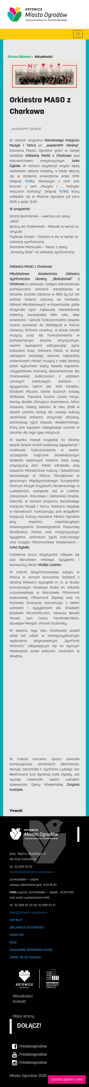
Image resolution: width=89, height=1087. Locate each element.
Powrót (16, 811)
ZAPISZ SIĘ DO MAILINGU (25, 957)
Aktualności (44, 56)
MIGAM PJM (17, 934)
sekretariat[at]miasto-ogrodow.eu (32, 871)
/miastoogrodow (29, 1046)
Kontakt (19, 1001)
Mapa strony (23, 1016)
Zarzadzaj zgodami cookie (67, 1079)
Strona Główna (18, 56)
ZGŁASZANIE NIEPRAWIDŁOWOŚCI (31, 949)
